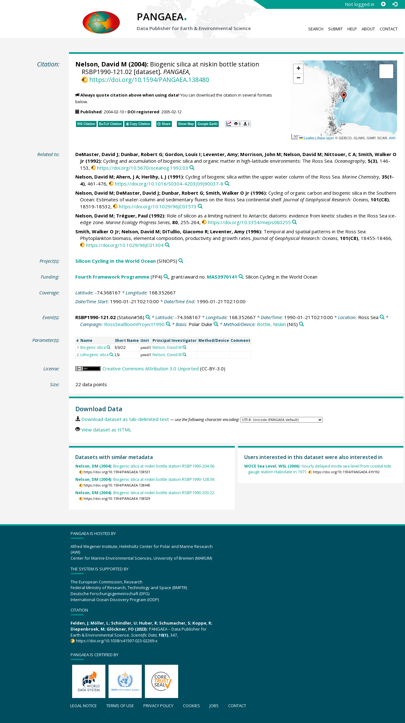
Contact (389, 29)
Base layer (325, 138)
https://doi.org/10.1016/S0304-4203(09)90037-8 (169, 183)
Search (315, 29)
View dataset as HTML (106, 429)
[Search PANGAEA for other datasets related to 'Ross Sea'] (382, 317)
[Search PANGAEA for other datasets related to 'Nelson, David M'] (184, 347)
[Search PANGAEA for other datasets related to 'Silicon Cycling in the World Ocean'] (180, 261)
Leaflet (307, 138)
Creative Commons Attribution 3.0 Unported (151, 368)
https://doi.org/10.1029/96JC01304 (125, 245)
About (368, 29)
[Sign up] (383, 4)
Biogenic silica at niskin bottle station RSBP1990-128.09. (145, 479)
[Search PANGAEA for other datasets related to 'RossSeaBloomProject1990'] (168, 324)
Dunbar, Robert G (141, 154)
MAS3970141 (222, 276)
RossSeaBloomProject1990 (134, 324)
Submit (335, 29)
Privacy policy (158, 705)
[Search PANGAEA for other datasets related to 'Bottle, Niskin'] (301, 324)
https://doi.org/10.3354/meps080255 (249, 222)
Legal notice (83, 705)
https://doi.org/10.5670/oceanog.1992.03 (142, 168)
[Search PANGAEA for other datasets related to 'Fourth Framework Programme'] (166, 276)
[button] (344, 97)
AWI (392, 138)
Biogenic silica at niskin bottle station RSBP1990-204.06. (145, 466)
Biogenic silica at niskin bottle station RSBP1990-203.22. (145, 492)
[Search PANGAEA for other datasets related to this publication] (192, 168)
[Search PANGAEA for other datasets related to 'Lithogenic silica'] (111, 354)
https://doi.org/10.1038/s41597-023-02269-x (117, 641)
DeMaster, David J (96, 154)
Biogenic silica (93, 347)
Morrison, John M (260, 154)
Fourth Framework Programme (112, 276)
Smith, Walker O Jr (227, 193)
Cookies (191, 705)
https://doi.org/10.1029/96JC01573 (157, 206)
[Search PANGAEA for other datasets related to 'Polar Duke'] (216, 324)
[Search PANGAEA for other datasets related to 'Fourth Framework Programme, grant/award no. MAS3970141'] (241, 276)
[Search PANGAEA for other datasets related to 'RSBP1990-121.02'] (148, 317)
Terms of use (120, 705)
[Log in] (394, 4)
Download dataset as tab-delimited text (125, 419)
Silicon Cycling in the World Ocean (115, 261)
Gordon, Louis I (183, 154)
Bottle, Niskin (271, 324)
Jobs (214, 705)
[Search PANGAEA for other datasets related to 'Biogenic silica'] (108, 347)
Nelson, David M (101, 64)
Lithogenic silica (94, 354)
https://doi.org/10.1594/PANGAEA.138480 (149, 79)
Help (352, 29)
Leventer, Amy (220, 154)
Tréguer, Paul (132, 215)
